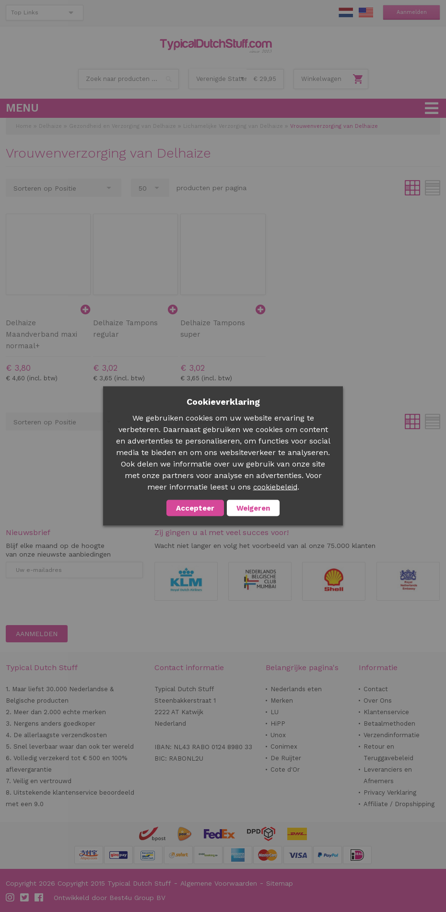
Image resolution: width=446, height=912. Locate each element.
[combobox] (128, 79)
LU (274, 712)
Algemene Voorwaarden (218, 883)
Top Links (24, 12)
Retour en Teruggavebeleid (388, 752)
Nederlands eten (296, 689)
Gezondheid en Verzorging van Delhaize (122, 126)
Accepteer (195, 508)
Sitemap (279, 883)
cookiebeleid (275, 487)
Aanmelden (412, 12)
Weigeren (253, 508)
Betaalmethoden (389, 723)
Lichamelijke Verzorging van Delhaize (233, 126)
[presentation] (79, 601)
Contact (376, 689)
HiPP (277, 723)
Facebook (39, 897)
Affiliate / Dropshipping (399, 804)
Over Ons (378, 700)
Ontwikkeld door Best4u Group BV (109, 897)
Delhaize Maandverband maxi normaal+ (41, 334)
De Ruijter (285, 758)
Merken (281, 700)
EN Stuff (366, 12)
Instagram (10, 897)
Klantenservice (386, 712)
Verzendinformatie (392, 735)
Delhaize (50, 126)
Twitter (25, 897)
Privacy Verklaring (390, 792)
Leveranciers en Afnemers (388, 775)
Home (24, 126)
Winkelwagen (321, 78)
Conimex (283, 746)
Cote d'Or (285, 769)
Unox (278, 735)
